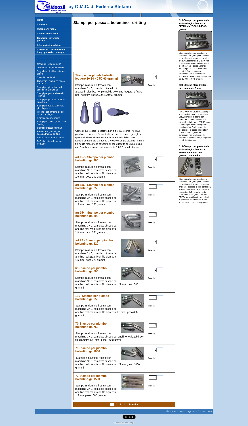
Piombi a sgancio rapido (48, 118)
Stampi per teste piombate (49, 128)
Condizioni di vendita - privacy (48, 39)
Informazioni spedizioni (49, 45)
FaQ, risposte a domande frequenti (49, 142)
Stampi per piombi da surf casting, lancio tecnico (49, 88)
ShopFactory (128, 423)
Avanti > (133, 404)
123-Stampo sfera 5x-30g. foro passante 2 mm (193, 86)
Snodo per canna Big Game (50, 137)
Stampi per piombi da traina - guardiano (51, 100)
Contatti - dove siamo (48, 33)
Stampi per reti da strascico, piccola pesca (50, 107)
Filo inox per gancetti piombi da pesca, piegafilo (50, 113)
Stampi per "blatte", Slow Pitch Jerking (51, 122)
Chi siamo (42, 24)
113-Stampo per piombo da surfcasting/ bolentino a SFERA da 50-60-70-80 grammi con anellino (194, 151)
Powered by (119, 423)
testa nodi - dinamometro (49, 64)
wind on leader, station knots (50, 67)
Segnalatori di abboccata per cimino (51, 72)
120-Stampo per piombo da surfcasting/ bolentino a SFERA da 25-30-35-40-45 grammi (194, 25)
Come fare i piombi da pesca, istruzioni (51, 82)
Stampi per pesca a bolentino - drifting (51, 94)
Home (40, 20)
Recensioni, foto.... (46, 29)
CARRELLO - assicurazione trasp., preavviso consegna (51, 50)
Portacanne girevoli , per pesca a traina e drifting (49, 132)
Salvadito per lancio (46, 77)
